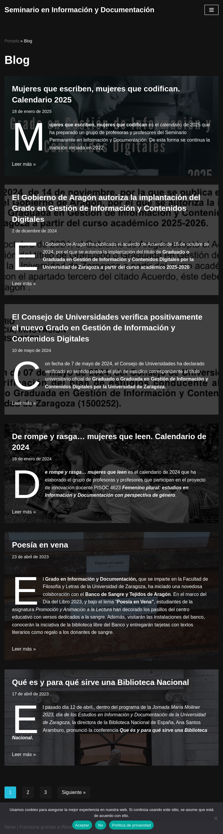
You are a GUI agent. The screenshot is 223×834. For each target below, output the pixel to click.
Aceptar (82, 825)
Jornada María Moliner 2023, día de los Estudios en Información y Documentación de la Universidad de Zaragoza (124, 715)
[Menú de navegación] (211, 10)
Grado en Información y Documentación (90, 579)
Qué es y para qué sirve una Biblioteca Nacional (100, 682)
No (100, 825)
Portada (11, 41)
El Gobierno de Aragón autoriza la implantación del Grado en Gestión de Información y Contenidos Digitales (106, 208)
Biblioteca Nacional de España (141, 723)
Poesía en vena (40, 545)
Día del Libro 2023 (62, 602)
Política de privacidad (131, 825)
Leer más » (24, 164)
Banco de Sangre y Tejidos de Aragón (128, 594)
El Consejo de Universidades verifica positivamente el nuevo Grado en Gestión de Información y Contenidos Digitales (107, 327)
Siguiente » (74, 792)
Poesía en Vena (134, 602)
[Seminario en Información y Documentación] (79, 10)
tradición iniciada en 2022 (76, 147)
